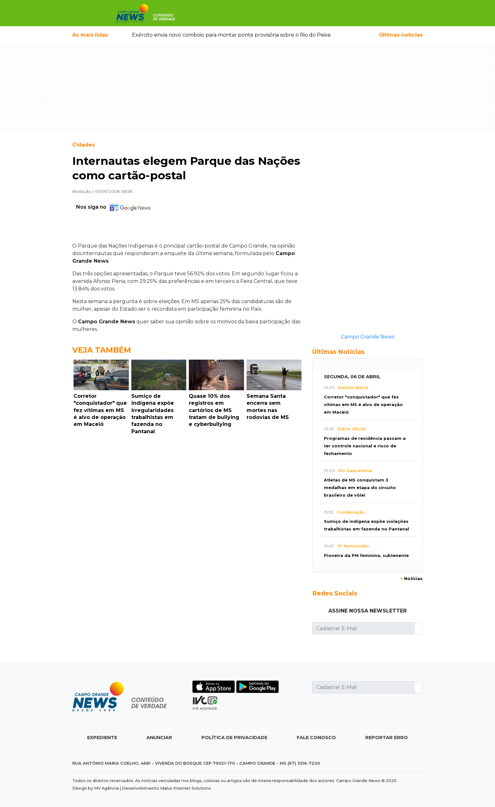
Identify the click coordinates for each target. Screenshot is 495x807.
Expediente (102, 737)
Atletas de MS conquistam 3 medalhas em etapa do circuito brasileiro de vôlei (360, 488)
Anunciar (159, 737)
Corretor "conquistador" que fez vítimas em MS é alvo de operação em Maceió (363, 405)
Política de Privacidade (234, 737)
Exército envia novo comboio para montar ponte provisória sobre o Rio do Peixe (231, 35)
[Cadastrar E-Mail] (363, 628)
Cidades (83, 145)
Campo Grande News (367, 337)
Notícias (411, 578)
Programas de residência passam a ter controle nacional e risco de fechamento (365, 446)
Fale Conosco (316, 737)
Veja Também (101, 350)
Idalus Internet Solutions (185, 788)
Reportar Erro (386, 737)
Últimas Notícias (338, 352)
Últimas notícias (401, 35)
